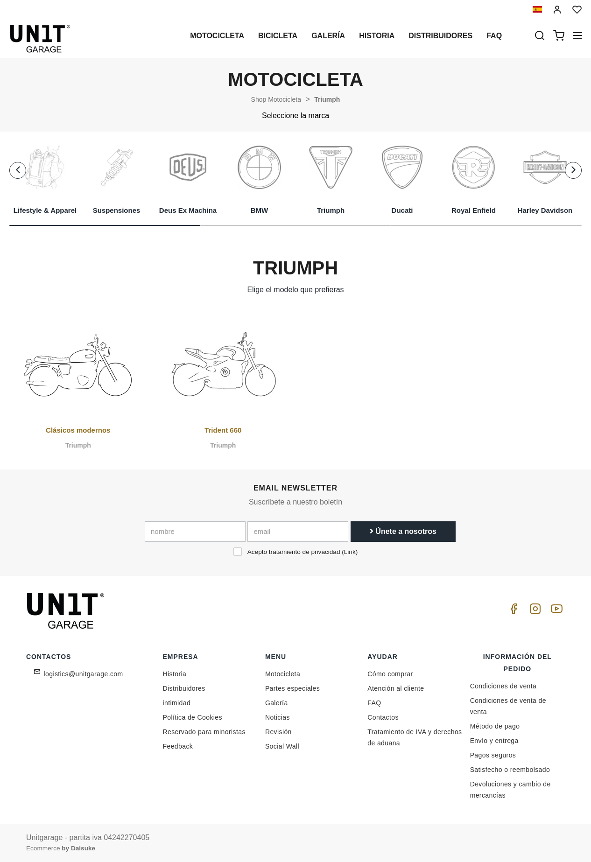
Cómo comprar (390, 674)
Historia (376, 36)
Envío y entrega (494, 740)
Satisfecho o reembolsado (510, 769)
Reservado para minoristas (204, 732)
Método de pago (495, 726)
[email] (297, 531)
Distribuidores (440, 36)
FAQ (374, 703)
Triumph (327, 99)
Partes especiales (292, 688)
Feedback (178, 746)
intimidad (177, 703)
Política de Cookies (192, 717)
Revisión (278, 732)
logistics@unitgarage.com (83, 674)
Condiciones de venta (503, 686)
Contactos (383, 717)
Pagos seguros (493, 755)
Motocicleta (217, 36)
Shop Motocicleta (276, 99)
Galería (328, 36)
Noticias (277, 717)
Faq (494, 36)
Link (350, 551)
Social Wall (282, 746)
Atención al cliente (395, 688)
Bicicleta (277, 36)
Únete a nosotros (403, 531)
